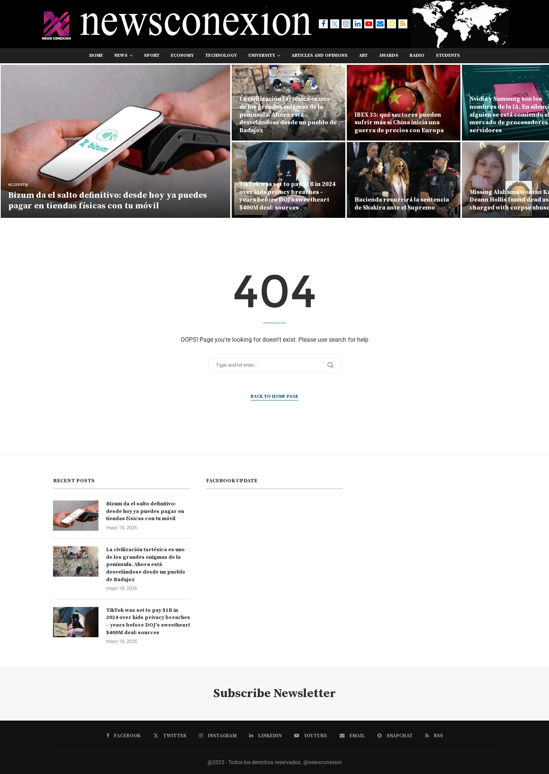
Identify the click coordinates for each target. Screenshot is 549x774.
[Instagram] (346, 23)
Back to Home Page (274, 396)
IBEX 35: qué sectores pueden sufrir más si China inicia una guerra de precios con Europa (399, 122)
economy (182, 55)
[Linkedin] (357, 23)
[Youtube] (368, 23)
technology (221, 55)
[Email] (380, 23)
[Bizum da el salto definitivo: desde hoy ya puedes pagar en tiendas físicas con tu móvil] (115, 141)
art (363, 55)
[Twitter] (334, 23)
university (261, 55)
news (121, 55)
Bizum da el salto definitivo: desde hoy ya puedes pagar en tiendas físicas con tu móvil (107, 200)
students (448, 55)
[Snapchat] (391, 23)
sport (151, 55)
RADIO (417, 55)
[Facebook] (323, 23)
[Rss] (402, 23)
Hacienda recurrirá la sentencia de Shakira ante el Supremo (401, 203)
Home (96, 55)
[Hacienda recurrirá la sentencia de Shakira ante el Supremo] (403, 180)
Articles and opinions (320, 55)
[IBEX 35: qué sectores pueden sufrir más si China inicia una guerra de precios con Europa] (403, 103)
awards (388, 55)
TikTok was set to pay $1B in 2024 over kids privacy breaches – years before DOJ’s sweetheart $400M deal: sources (287, 195)
